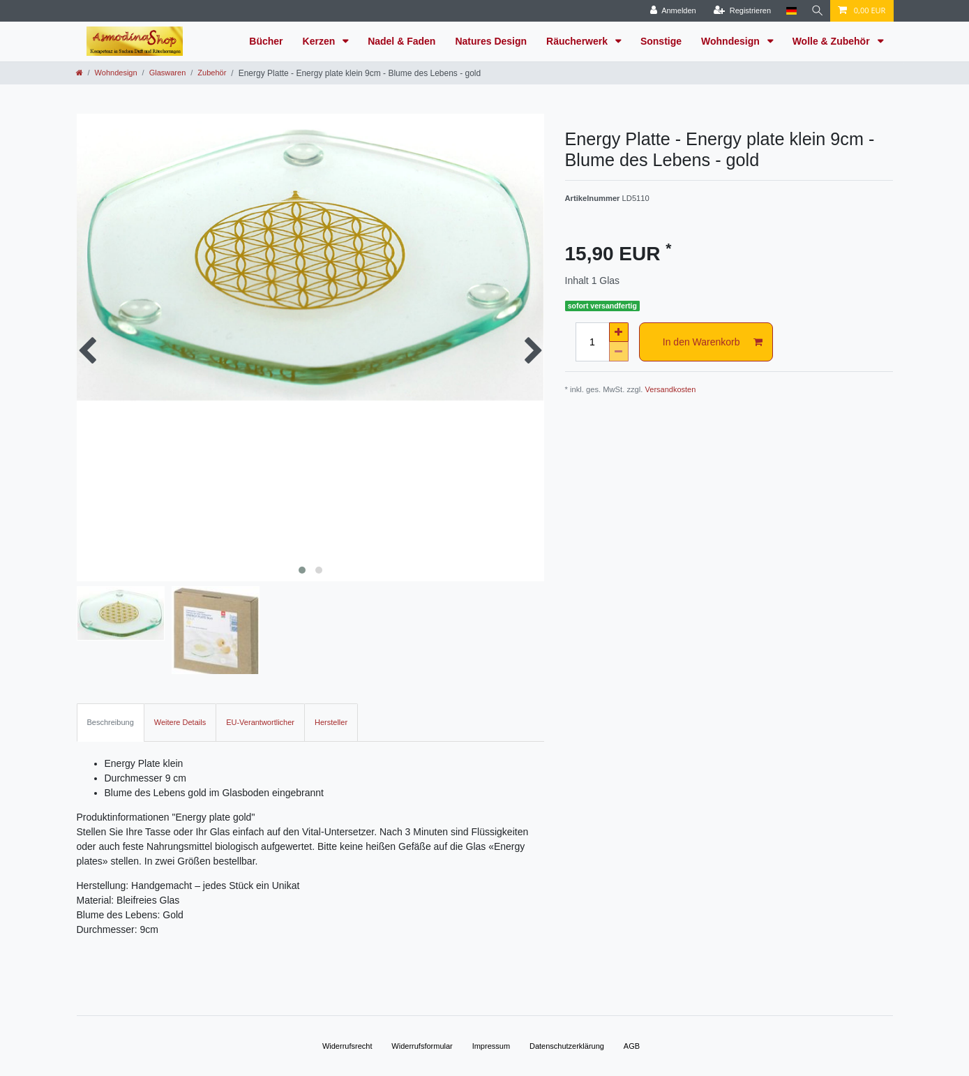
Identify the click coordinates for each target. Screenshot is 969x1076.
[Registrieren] (739, 11)
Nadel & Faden (401, 41)
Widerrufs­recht (347, 1046)
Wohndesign (732, 41)
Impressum (491, 1046)
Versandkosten (670, 389)
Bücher (266, 41)
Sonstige (661, 41)
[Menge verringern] (619, 351)
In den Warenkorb (713, 342)
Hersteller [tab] (331, 722)
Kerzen (320, 41)
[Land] (789, 11)
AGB (632, 1046)
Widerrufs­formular (421, 1046)
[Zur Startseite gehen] (79, 72)
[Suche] (816, 11)
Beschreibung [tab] (110, 722)
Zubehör (211, 72)
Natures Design (491, 41)
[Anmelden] (670, 11)
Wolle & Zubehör (833, 41)
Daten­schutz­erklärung (566, 1046)
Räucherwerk (578, 41)
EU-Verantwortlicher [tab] (260, 722)
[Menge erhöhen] (619, 332)
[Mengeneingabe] (592, 341)
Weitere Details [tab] (180, 722)
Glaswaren (167, 72)
